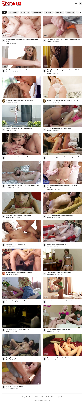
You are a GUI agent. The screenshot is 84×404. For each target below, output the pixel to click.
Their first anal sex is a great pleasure (57, 244)
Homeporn (8, 102)
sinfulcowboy (50, 159)
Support (24, 397)
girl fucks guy (13, 12)
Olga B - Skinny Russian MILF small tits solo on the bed (62, 100)
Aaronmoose (9, 71)
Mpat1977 (49, 41)
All (4, 12)
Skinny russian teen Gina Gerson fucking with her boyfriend (22, 185)
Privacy (53, 397)
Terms (31, 397)
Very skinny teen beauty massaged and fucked (60, 301)
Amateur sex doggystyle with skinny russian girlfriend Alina (63, 157)
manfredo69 (50, 189)
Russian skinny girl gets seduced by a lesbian (19, 301)
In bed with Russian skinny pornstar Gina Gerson (19, 100)
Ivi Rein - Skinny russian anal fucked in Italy (59, 128)
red (7, 246)
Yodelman (49, 246)
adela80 (49, 73)
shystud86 (49, 331)
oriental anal (25, 12)
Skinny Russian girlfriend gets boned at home (60, 215)
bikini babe (59, 12)
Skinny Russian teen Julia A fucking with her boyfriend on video (22, 40)
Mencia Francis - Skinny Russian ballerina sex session (21, 70)
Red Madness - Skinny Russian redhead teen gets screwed (63, 39)
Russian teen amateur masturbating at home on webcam (63, 358)
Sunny (7, 359)
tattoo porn (49, 12)
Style (7, 43)
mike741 (8, 274)
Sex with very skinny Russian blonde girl (17, 329)
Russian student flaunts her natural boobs (59, 272)
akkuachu (49, 130)
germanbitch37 (50, 274)
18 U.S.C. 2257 (45, 397)
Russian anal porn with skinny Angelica (17, 244)
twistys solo (70, 12)
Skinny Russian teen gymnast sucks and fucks (19, 272)
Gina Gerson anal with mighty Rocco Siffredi (18, 215)
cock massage (37, 12)
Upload (60, 397)
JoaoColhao (9, 187)
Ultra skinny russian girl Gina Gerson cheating (19, 128)
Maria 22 (49, 303)
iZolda (7, 130)
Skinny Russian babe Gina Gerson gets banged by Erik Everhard (62, 186)
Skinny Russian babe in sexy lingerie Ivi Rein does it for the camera (63, 70)
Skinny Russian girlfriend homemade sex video (19, 358)
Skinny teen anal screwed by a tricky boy (58, 329)
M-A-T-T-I (8, 303)
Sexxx (7, 159)
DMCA (36, 397)
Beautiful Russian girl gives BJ (14, 386)
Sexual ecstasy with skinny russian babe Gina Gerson (21, 157)
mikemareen (50, 359)
